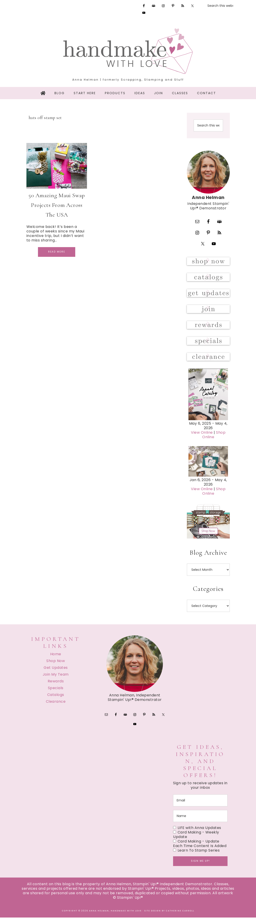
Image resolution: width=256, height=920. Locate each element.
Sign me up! (200, 863)
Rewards (56, 683)
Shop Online (213, 437)
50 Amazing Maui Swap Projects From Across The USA (56, 205)
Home (55, 656)
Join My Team (56, 676)
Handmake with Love (128, 51)
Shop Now (55, 662)
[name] (200, 818)
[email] (200, 803)
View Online (202, 434)
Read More (56, 251)
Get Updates (56, 669)
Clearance (56, 703)
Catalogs (55, 696)
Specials (55, 690)
